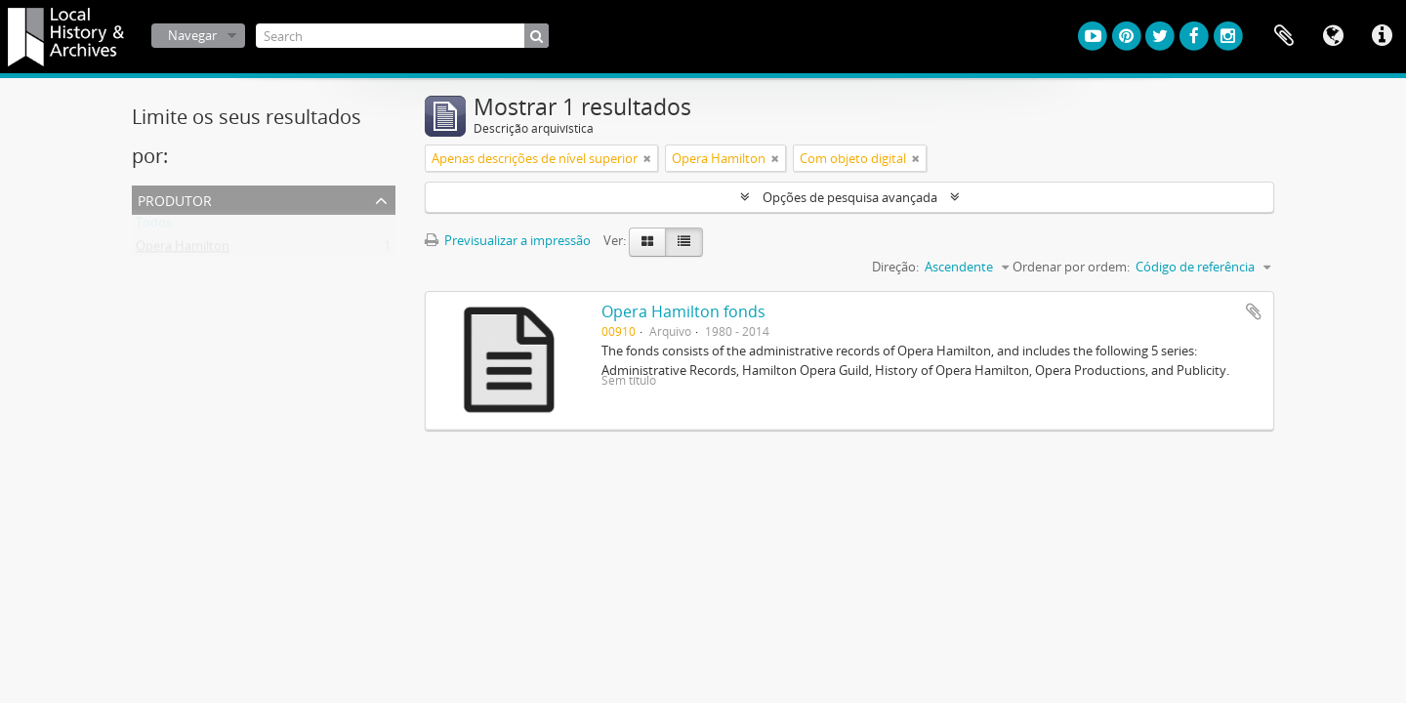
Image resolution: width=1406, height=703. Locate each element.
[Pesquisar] (536, 35)
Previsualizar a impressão (508, 240)
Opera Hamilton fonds (683, 311)
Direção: (895, 266)
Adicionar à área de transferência (1253, 311)
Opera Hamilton (182, 250)
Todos (154, 226)
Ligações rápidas (1381, 36)
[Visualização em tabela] (684, 242)
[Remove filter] (647, 158)
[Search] (402, 35)
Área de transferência (1284, 36)
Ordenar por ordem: (1071, 266)
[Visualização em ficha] (647, 242)
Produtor (175, 199)
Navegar (192, 35)
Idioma (1332, 36)
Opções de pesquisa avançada (850, 197)
